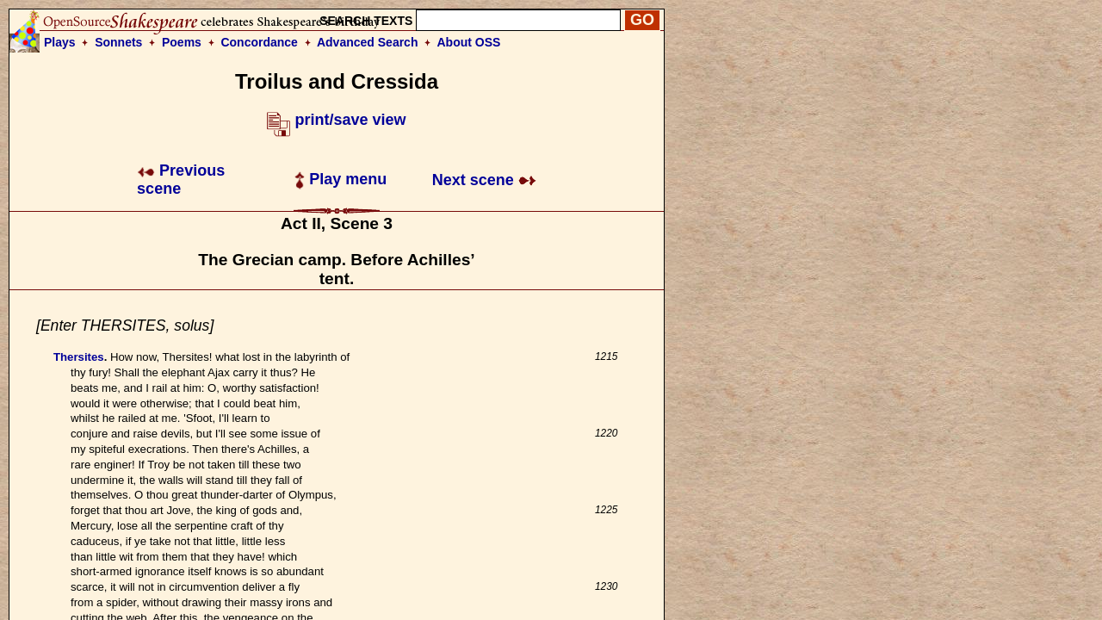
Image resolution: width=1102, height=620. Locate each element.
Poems (181, 42)
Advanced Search (367, 42)
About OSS (469, 42)
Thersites (78, 356)
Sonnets (118, 42)
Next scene (484, 180)
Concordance (258, 42)
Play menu (340, 179)
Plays (60, 42)
